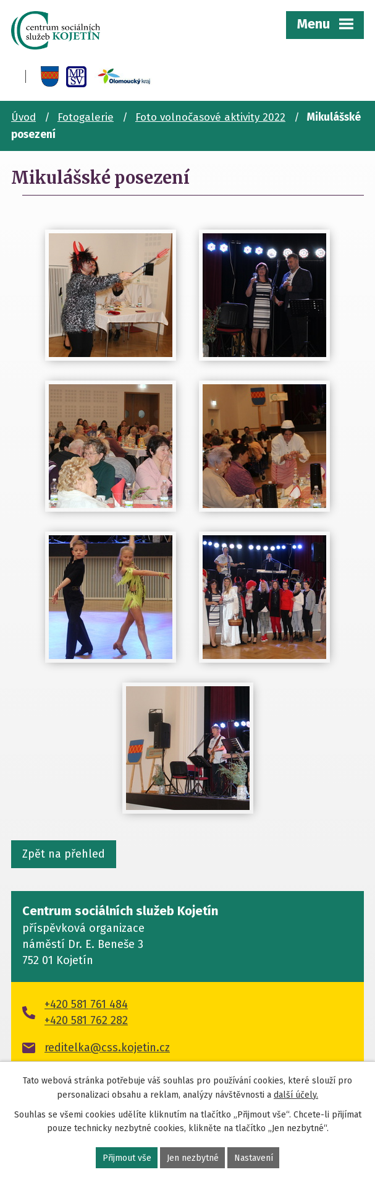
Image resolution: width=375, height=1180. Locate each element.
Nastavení (253, 1158)
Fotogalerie (85, 117)
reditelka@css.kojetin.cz (107, 1047)
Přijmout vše (127, 1158)
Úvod (23, 117)
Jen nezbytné (193, 1158)
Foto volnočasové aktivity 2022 (210, 117)
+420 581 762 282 (86, 1020)
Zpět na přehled (63, 854)
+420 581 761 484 (86, 1004)
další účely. (296, 1094)
